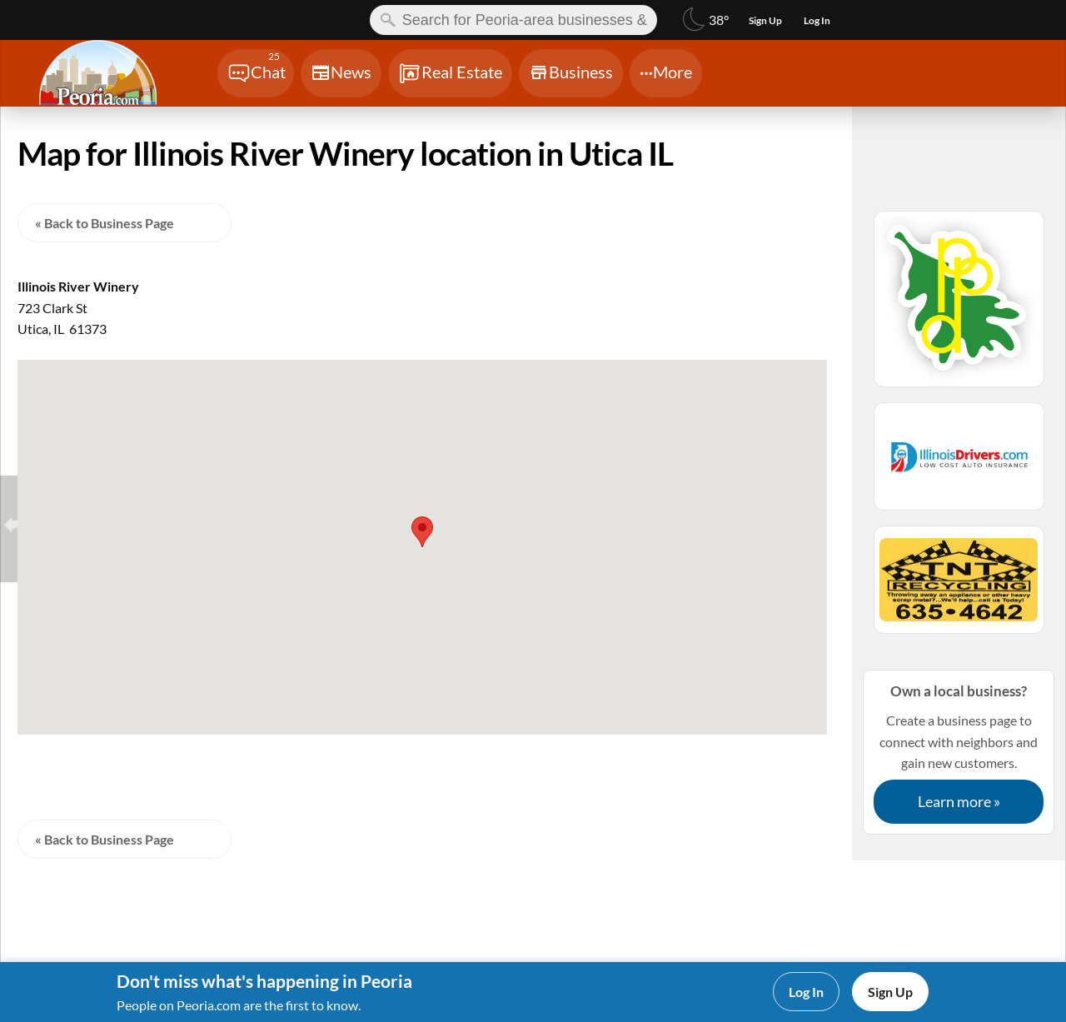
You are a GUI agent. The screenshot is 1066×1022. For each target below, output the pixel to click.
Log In (806, 992)
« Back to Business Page (104, 223)
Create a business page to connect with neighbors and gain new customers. (959, 752)
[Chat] (255, 73)
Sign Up (890, 992)
